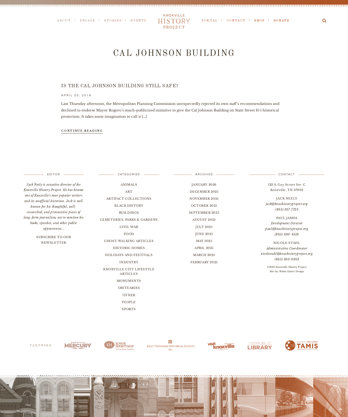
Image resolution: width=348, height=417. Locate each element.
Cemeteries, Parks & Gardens (129, 219)
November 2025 (204, 198)
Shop (259, 20)
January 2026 (204, 184)
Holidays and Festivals (128, 255)
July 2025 (204, 227)
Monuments (129, 281)
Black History (128, 205)
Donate (282, 20)
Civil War (129, 227)
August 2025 (204, 219)
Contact (236, 20)
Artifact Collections (129, 198)
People (129, 302)
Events (138, 20)
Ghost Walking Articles (128, 241)
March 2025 (204, 255)
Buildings (129, 212)
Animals (129, 184)
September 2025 (204, 212)
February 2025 (204, 262)
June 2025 (204, 234)
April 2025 (204, 248)
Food (129, 234)
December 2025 (204, 191)
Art (128, 191)
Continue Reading (82, 130)
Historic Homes (129, 248)
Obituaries (129, 288)
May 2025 (204, 241)
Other (129, 295)
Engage (87, 20)
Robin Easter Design (291, 271)
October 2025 (204, 205)
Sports (129, 309)
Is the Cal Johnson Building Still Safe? (119, 86)
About (64, 20)
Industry (128, 262)
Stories (113, 20)
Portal (210, 20)
